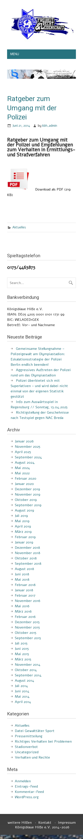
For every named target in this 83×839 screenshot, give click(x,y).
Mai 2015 (22, 654)
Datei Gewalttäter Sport (34, 730)
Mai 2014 (22, 696)
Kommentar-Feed (29, 791)
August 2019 (24, 510)
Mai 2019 (22, 521)
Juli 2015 (21, 643)
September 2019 (28, 505)
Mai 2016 (22, 606)
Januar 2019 (24, 542)
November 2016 (27, 600)
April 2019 (23, 526)
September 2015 (28, 638)
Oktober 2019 (26, 499)
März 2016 (23, 611)
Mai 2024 (22, 467)
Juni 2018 (22, 574)
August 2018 (24, 568)
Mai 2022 (22, 473)
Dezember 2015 (27, 622)
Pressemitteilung (28, 736)
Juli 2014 (21, 685)
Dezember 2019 (27, 489)
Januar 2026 (24, 441)
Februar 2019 (25, 537)
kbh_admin (49, 125)
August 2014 (24, 680)
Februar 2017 (25, 595)
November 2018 (27, 553)
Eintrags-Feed (26, 786)
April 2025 (23, 452)
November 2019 (27, 494)
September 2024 (28, 457)
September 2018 (28, 563)
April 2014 (23, 701)
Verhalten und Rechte (32, 757)
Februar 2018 (25, 584)
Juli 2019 (21, 515)
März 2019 (23, 531)
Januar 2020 (24, 483)
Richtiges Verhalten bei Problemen (43, 741)
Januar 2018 (24, 590)
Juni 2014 (22, 691)
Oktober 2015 (25, 632)
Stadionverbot (26, 746)
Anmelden (23, 781)
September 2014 (28, 675)
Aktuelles (19, 227)
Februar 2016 (25, 616)
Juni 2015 (22, 648)
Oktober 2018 (26, 558)
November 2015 (27, 627)
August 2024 (25, 462)
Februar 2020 (25, 478)
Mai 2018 (22, 579)
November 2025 (27, 446)
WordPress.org (27, 797)
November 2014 (27, 664)
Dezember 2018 (27, 547)
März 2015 (23, 659)
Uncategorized (27, 752)
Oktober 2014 (26, 670)
